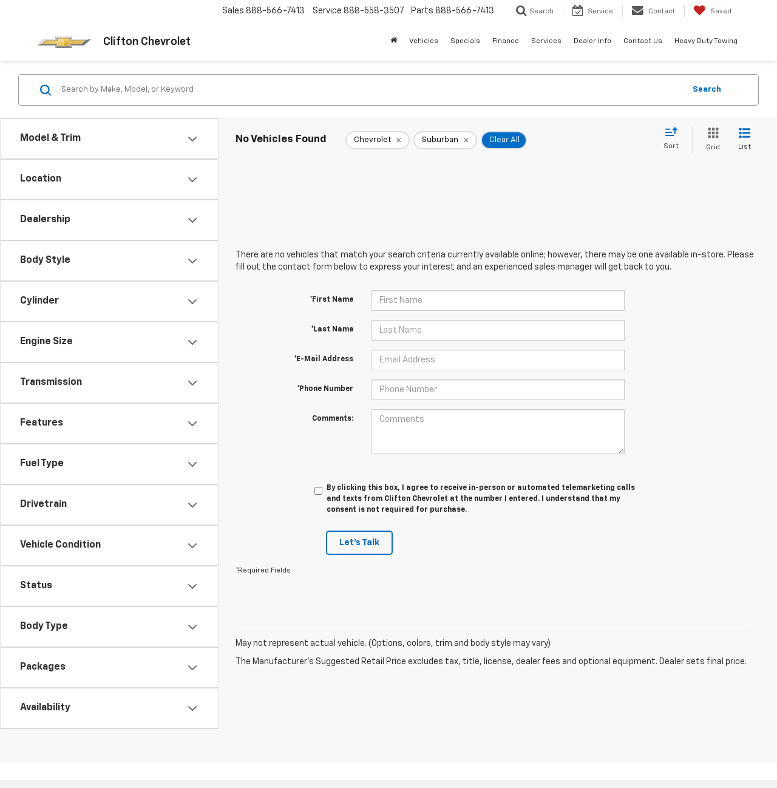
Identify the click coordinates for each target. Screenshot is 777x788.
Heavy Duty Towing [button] (706, 41)
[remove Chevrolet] (377, 140)
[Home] (393, 41)
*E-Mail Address (323, 359)
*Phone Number (325, 389)
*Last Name (332, 329)
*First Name (331, 300)
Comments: (332, 419)
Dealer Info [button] (592, 41)
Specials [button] (465, 41)
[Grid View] (710, 140)
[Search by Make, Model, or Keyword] (371, 89)
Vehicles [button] (423, 41)
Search (707, 89)
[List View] (744, 140)
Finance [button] (505, 41)
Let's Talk (359, 542)
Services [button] (546, 41)
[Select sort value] (674, 139)
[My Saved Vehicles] (712, 11)
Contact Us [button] (642, 41)
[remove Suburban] (445, 140)
